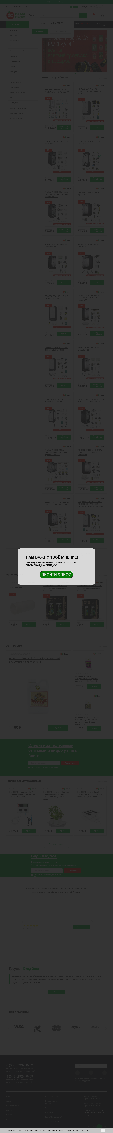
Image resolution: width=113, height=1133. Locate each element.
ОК (103, 1130)
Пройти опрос (56, 574)
